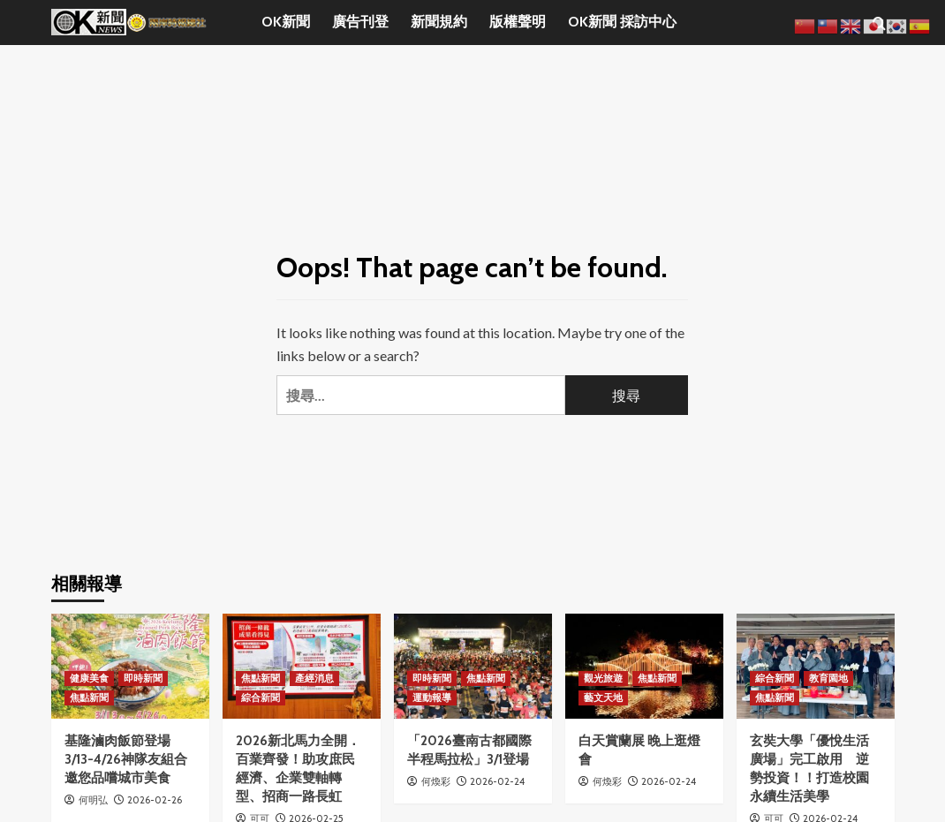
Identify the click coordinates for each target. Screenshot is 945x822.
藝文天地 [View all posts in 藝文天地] (603, 697)
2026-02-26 (154, 800)
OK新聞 (285, 21)
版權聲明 (517, 21)
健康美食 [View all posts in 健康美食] (89, 678)
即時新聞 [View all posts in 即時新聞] (143, 678)
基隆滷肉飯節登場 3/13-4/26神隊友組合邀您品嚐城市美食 (125, 759)
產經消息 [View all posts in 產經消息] (314, 678)
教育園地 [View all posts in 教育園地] (828, 678)
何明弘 (93, 800)
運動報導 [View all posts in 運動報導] (431, 697)
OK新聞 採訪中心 (622, 21)
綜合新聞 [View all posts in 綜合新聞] (260, 697)
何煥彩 (435, 781)
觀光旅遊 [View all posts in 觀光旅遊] (603, 678)
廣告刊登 (360, 21)
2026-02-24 (497, 781)
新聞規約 (439, 21)
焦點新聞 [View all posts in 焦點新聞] (89, 697)
